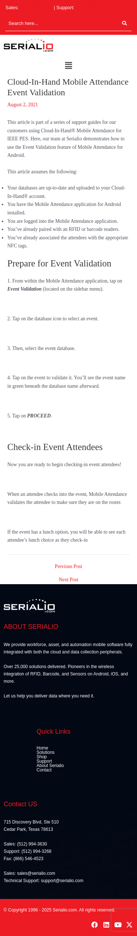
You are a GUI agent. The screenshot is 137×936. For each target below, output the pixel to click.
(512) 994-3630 (36, 7)
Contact (44, 770)
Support (44, 761)
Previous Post (68, 566)
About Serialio (50, 765)
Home (42, 748)
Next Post (69, 579)
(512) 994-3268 (92, 7)
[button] (68, 66)
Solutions (45, 752)
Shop (42, 757)
